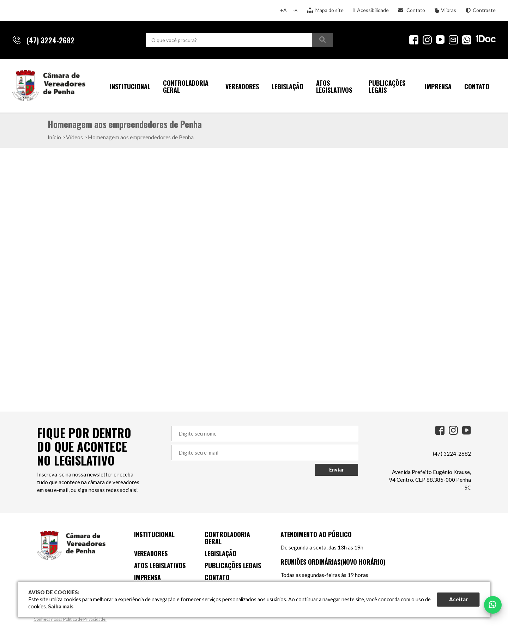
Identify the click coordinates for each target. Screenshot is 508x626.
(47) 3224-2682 (452, 453)
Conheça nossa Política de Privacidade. (70, 619)
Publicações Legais (387, 86)
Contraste (481, 10)
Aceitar (458, 599)
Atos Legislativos (334, 86)
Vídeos (74, 137)
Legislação (287, 86)
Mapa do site (325, 10)
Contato (411, 10)
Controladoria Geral (185, 86)
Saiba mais (60, 606)
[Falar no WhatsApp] (493, 605)
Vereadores (242, 86)
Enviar (336, 470)
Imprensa (438, 86)
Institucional (130, 86)
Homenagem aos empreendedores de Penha (141, 137)
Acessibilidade (371, 10)
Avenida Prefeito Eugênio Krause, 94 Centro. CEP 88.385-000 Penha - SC (430, 480)
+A (283, 10)
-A (295, 10)
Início (54, 137)
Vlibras (445, 10)
